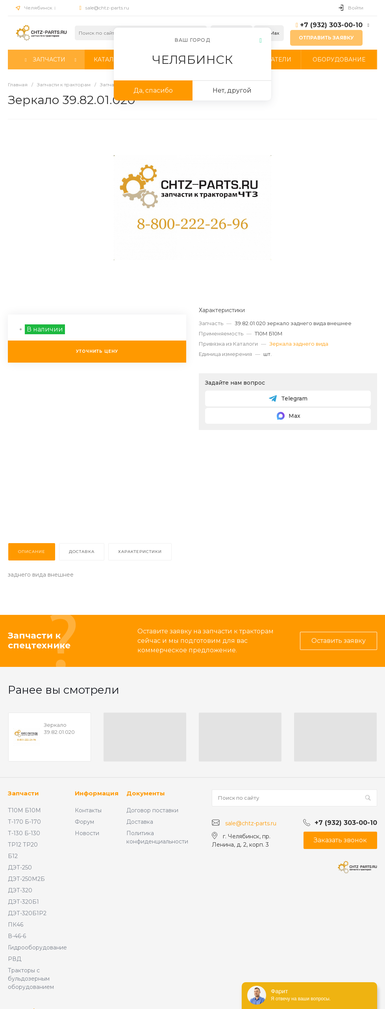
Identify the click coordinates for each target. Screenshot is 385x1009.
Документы (145, 793)
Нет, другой (232, 90)
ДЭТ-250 (20, 867)
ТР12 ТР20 (23, 844)
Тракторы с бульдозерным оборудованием (31, 978)
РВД (14, 958)
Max (288, 416)
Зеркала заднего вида (298, 344)
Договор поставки (152, 810)
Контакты (88, 810)
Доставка (139, 821)
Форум (84, 821)
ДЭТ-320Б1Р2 (27, 913)
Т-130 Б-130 (24, 833)
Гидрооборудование (37, 947)
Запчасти (23, 793)
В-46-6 (17, 936)
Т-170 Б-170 (24, 821)
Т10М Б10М (24, 810)
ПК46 (15, 924)
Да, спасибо (153, 90)
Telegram (287, 398)
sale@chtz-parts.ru (107, 8)
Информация (96, 793)
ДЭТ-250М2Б (26, 878)
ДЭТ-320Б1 (23, 901)
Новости (87, 833)
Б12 (13, 856)
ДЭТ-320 (20, 890)
